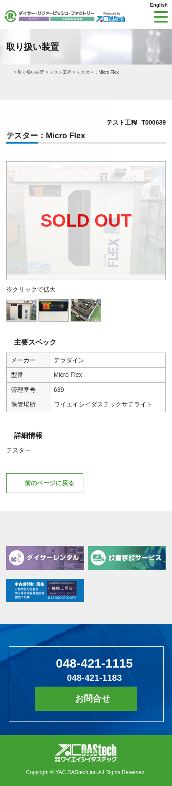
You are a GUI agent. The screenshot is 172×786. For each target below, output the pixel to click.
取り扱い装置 (31, 72)
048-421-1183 (94, 678)
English (159, 5)
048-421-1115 (94, 663)
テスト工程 (60, 72)
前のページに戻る (49, 482)
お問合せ (92, 698)
